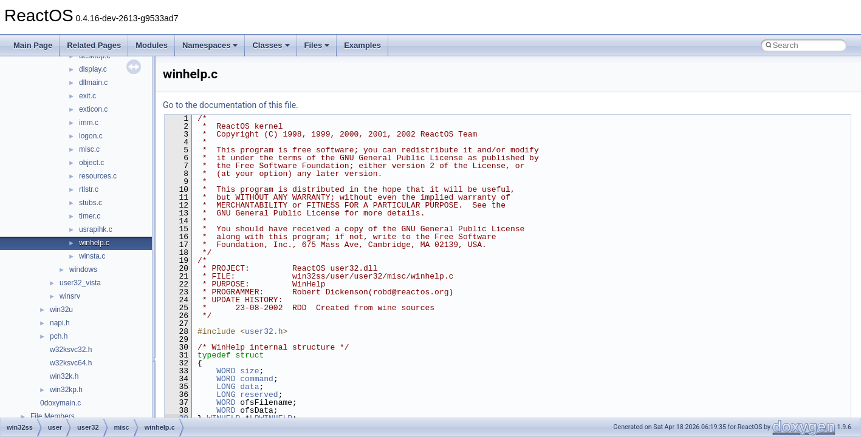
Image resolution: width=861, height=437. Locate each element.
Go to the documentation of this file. (230, 105)
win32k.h (64, 376)
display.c (93, 69)
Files (317, 45)
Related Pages (94, 45)
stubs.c (90, 202)
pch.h (58, 336)
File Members (52, 416)
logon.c (91, 136)
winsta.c (92, 256)
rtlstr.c (88, 189)
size (249, 370)
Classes (270, 45)
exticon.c (93, 109)
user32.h (264, 331)
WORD (225, 370)
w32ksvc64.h (71, 363)
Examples (362, 45)
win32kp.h (66, 389)
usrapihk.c (95, 229)
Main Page (32, 45)
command (256, 378)
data (249, 386)
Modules (151, 45)
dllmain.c (93, 82)
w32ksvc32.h (71, 349)
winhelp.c (94, 243)
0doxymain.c (60, 403)
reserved (259, 394)
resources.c (98, 176)
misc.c (89, 149)
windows (83, 269)
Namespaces (210, 45)
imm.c (88, 122)
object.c (91, 162)
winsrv (70, 296)
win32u (61, 309)
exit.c (87, 96)
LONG (225, 386)
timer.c (89, 216)
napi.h (60, 323)
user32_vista (80, 283)
